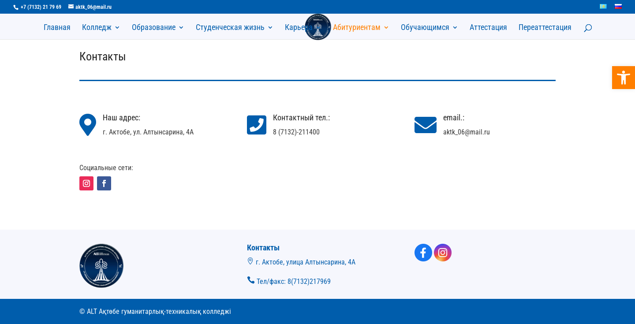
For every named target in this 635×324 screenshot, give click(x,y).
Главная (57, 28)
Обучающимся (425, 28)
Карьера (299, 28)
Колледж (97, 28)
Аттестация (488, 28)
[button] (623, 77)
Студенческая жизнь (230, 28)
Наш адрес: (121, 117)
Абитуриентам (357, 28)
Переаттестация (545, 28)
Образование (154, 28)
